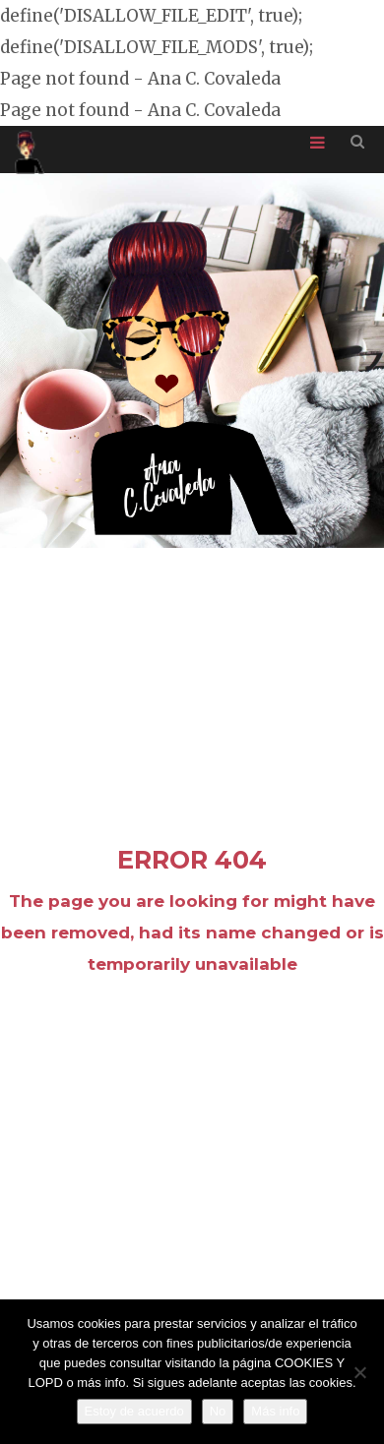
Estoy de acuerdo (134, 1411)
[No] (359, 1372)
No (218, 1411)
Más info (275, 1411)
